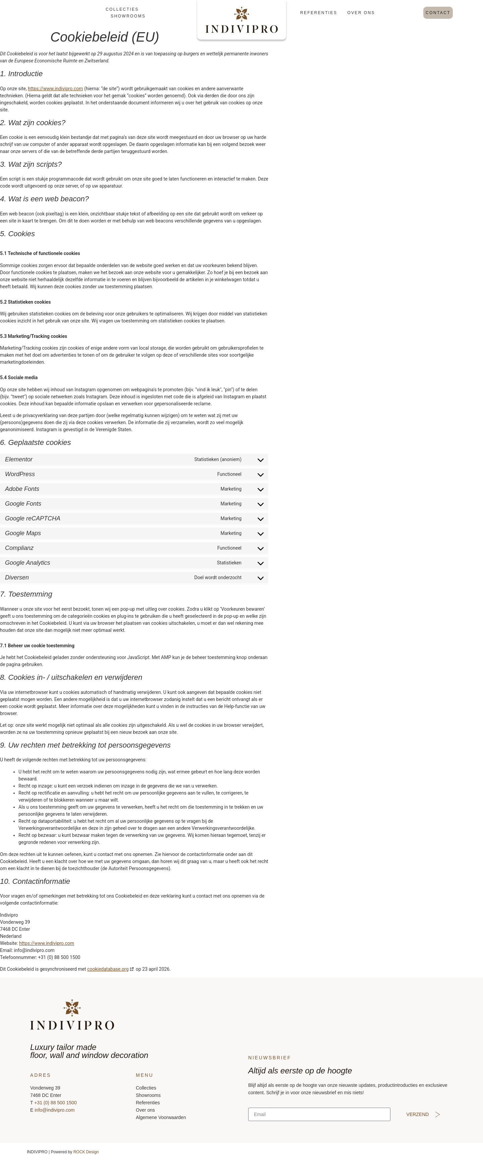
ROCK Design (86, 1152)
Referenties (318, 12)
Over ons (361, 12)
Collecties (122, 9)
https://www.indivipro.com (55, 88)
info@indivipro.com (54, 1110)
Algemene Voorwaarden (161, 1117)
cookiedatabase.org (107, 969)
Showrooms (128, 16)
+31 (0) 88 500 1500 (55, 1102)
